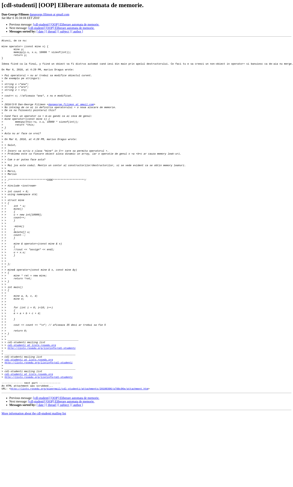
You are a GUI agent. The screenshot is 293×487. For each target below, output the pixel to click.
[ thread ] (52, 31)
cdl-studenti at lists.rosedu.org (32, 406)
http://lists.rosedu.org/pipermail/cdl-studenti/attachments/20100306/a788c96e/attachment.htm (79, 459)
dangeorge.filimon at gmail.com (49, 14)
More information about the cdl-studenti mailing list (34, 483)
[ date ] (41, 31)
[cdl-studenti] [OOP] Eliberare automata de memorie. (66, 24)
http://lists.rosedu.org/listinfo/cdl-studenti (42, 410)
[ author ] (77, 31)
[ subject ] (64, 31)
